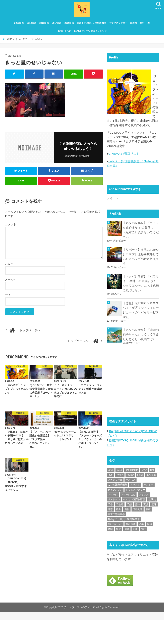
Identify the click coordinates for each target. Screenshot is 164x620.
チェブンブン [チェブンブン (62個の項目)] (115, 497)
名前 (8, 266)
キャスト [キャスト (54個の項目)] (135, 493)
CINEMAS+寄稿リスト (123, 166)
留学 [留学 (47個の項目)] (141, 532)
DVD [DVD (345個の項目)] (144, 478)
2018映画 (44, 26)
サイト (9, 297)
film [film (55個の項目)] (152, 478)
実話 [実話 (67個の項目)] (145, 512)
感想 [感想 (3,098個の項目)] (110, 517)
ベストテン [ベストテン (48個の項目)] (114, 507)
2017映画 (56, 26)
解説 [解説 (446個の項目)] (127, 537)
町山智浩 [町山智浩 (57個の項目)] (130, 532)
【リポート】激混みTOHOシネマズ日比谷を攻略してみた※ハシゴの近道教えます (141, 267)
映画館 (133, 26)
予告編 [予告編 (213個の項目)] (119, 512)
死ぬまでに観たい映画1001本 (91, 26)
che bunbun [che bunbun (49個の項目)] (132, 478)
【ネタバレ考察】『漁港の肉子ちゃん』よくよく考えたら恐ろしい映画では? (141, 344)
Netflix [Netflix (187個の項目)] (119, 483)
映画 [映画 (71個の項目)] (148, 517)
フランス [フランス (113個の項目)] (144, 502)
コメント (10, 227)
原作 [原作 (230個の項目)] (137, 512)
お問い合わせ (64, 34)
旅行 (142, 26)
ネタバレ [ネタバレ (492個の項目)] (112, 502)
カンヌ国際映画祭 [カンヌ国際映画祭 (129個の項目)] (117, 493)
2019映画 (31, 26)
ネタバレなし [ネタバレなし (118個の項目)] (128, 502)
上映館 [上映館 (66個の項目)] (152, 507)
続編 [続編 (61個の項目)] (149, 532)
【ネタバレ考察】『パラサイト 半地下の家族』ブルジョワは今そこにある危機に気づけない (141, 293)
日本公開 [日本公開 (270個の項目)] (137, 517)
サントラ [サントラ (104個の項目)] (148, 493)
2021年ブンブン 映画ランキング (90, 34)
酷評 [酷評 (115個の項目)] (143, 537)
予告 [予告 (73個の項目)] (110, 512)
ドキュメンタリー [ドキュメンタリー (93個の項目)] (135, 497)
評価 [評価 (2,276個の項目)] (135, 537)
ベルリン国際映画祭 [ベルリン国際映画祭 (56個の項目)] (134, 507)
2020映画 (19, 26)
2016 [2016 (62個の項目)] (119, 478)
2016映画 (69, 26)
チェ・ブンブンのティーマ (79, 615)
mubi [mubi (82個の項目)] (110, 483)
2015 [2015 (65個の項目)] (110, 478)
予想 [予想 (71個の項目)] (129, 512)
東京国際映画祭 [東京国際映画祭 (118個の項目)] (116, 522)
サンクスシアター (118, 26)
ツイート (113, 210)
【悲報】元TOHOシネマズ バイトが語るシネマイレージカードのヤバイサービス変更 (141, 320)
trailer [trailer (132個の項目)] (140, 483)
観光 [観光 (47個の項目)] (118, 537)
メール (10, 282)
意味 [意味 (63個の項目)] (154, 512)
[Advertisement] (135, 390)
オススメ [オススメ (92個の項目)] (130, 488)
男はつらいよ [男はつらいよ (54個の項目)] (115, 532)
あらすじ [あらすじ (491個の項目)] (151, 483)
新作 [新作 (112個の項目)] (127, 517)
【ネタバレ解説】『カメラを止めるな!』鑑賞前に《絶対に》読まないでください (141, 241)
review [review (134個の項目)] (130, 483)
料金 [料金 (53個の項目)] (118, 517)
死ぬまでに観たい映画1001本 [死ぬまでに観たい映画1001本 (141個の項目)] (124, 527)
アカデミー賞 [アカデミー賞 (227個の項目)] (115, 488)
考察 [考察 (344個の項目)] (110, 537)
